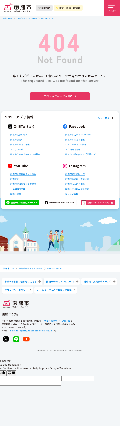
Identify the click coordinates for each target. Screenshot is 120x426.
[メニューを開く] (112, 8)
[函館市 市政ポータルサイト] (18, 8)
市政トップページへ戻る (60, 96)
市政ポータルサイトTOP (26, 18)
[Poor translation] (11, 373)
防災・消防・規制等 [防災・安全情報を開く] (68, 7)
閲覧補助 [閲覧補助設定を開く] (44, 7)
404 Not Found (48, 18)
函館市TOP (7, 18)
